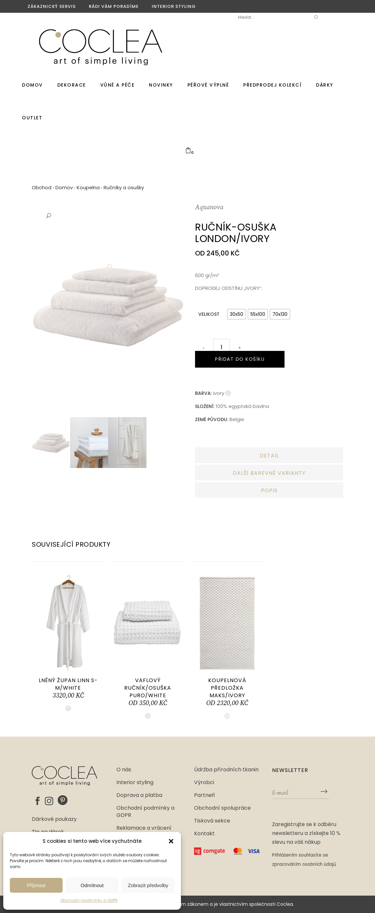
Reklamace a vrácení (143, 828)
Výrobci (204, 782)
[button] (171, 841)
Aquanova (209, 207)
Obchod (41, 187)
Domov (64, 187)
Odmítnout (92, 885)
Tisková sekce (212, 820)
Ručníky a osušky (124, 187)
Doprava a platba (139, 795)
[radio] (236, 314)
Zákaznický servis (52, 6)
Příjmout (36, 885)
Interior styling (174, 6)
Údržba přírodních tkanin (226, 769)
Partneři (204, 795)
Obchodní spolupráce (222, 808)
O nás (123, 769)
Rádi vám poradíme (114, 6)
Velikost (209, 314)
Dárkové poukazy (54, 819)
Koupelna (88, 187)
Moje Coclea (208, 17)
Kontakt (204, 833)
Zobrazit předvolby (148, 885)
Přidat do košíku (240, 359)
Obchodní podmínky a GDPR (89, 900)
